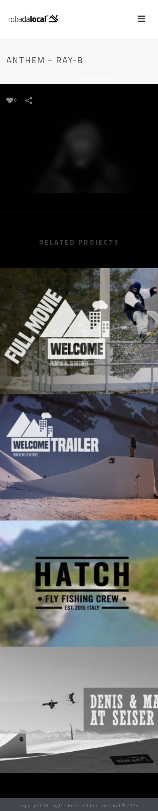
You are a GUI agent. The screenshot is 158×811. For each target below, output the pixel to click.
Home (47, 78)
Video (66, 78)
